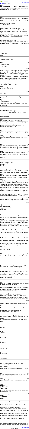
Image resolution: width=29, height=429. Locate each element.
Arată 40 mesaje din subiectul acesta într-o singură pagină (25, 2)
